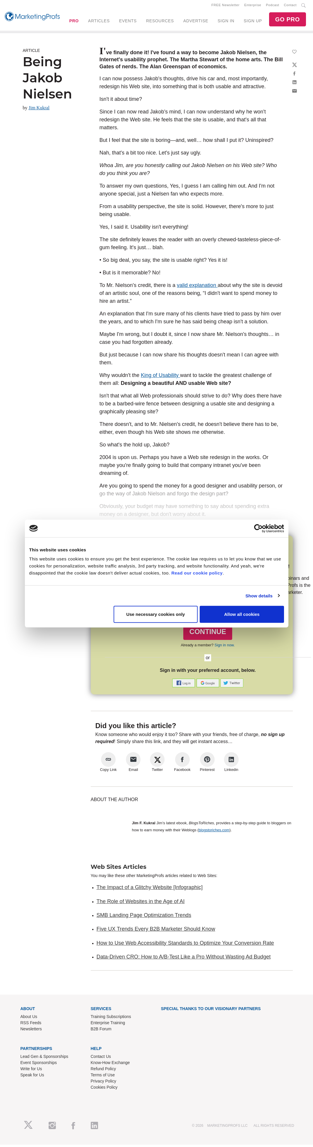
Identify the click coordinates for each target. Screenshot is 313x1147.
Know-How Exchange (110, 1064)
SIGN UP (253, 22)
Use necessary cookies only (155, 614)
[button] (184, 684)
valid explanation (197, 287)
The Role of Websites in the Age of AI (141, 903)
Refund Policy (103, 1070)
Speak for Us (32, 1077)
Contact (290, 6)
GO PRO (287, 20)
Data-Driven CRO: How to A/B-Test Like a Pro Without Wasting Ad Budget (184, 959)
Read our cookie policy (197, 572)
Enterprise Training (108, 1024)
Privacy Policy (103, 1083)
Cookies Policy (104, 1089)
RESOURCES (160, 22)
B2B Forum (101, 1031)
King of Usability (160, 377)
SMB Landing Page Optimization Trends (144, 917)
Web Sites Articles (118, 869)
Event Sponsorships (38, 1064)
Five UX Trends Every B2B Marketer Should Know (156, 931)
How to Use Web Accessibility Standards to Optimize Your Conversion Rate (185, 945)
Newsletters (31, 1031)
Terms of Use (103, 1077)
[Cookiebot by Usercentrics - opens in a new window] (258, 528)
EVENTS (128, 22)
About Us (28, 1018)
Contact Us (101, 1058)
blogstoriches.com (214, 832)
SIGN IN (226, 22)
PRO (73, 22)
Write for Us (31, 1070)
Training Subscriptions (111, 1018)
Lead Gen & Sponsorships (44, 1058)
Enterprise (252, 6)
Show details (259, 595)
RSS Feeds (31, 1024)
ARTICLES (99, 22)
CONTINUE (207, 634)
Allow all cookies (242, 614)
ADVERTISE (195, 22)
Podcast (272, 6)
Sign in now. (225, 647)
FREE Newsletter (225, 6)
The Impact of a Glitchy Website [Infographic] (150, 890)
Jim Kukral (39, 110)
